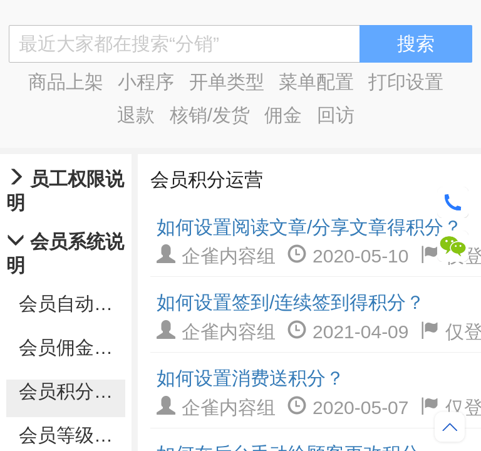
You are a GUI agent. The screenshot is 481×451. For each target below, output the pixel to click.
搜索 (416, 43)
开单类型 (226, 81)
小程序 (146, 81)
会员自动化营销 (72, 303)
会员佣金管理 (72, 347)
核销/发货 (210, 115)
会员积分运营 (72, 391)
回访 (335, 115)
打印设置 (405, 81)
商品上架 (65, 81)
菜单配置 (316, 81)
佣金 (283, 115)
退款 (136, 115)
